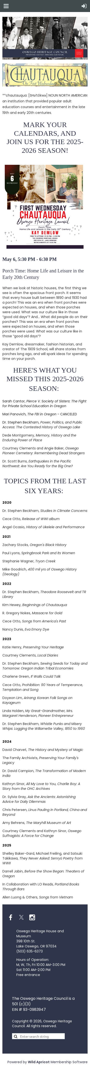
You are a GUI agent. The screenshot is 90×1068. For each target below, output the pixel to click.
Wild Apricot (39, 1062)
